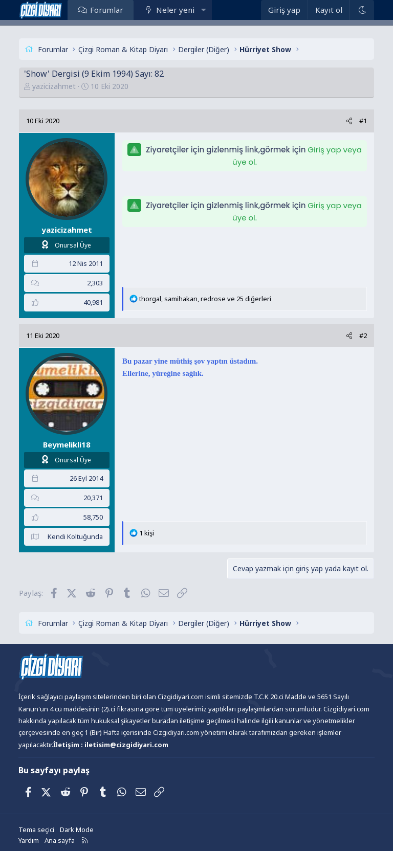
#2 (363, 335)
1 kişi (146, 533)
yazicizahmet (54, 86)
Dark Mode (77, 829)
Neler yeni (175, 10)
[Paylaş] (349, 121)
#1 (363, 120)
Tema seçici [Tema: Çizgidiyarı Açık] (36, 829)
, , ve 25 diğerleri (205, 298)
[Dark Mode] (362, 10)
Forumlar (106, 10)
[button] (203, 9)
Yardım (28, 840)
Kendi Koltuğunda (75, 536)
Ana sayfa (60, 840)
